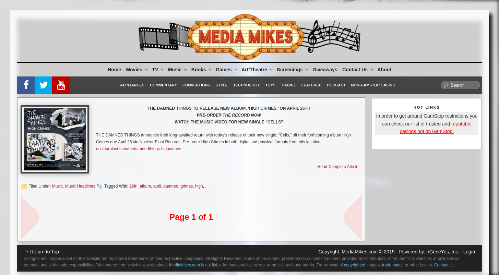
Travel (288, 85)
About (384, 69)
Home (114, 69)
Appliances (132, 85)
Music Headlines (80, 186)
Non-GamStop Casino (373, 85)
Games (227, 69)
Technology (246, 85)
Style (222, 85)
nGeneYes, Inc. (443, 251)
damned (170, 186)
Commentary (163, 85)
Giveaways (324, 69)
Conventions (196, 85)
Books (202, 69)
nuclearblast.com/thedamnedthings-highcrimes (138, 148)
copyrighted (354, 265)
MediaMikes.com (360, 251)
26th (133, 186)
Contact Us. (445, 265)
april (157, 186)
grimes (186, 186)
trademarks (392, 265)
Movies (137, 69)
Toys (270, 85)
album (145, 186)
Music (178, 69)
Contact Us (358, 69)
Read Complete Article (338, 166)
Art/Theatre (257, 69)
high (199, 186)
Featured (311, 85)
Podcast (336, 85)
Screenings (293, 69)
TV (158, 69)
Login (469, 251)
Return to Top (44, 251)
